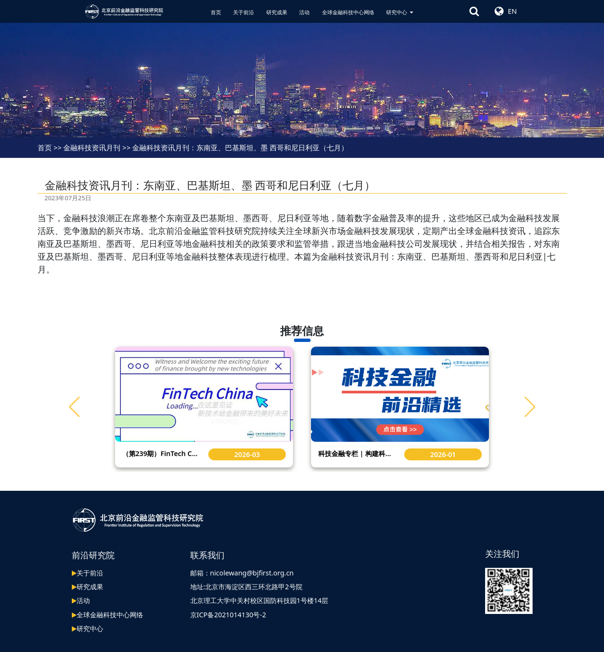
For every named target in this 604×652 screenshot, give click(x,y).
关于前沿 (243, 12)
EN (512, 11)
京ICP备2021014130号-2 (228, 614)
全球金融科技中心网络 (348, 12)
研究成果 (276, 12)
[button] (530, 406)
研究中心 (399, 12)
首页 (216, 12)
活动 (304, 12)
